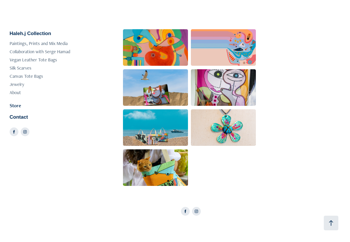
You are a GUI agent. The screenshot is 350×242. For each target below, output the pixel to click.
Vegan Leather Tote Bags (33, 60)
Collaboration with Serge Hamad (40, 52)
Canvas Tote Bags (26, 76)
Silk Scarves (20, 68)
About (15, 92)
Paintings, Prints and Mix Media (39, 43)
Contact (19, 117)
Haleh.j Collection (30, 33)
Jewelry (17, 84)
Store (15, 105)
